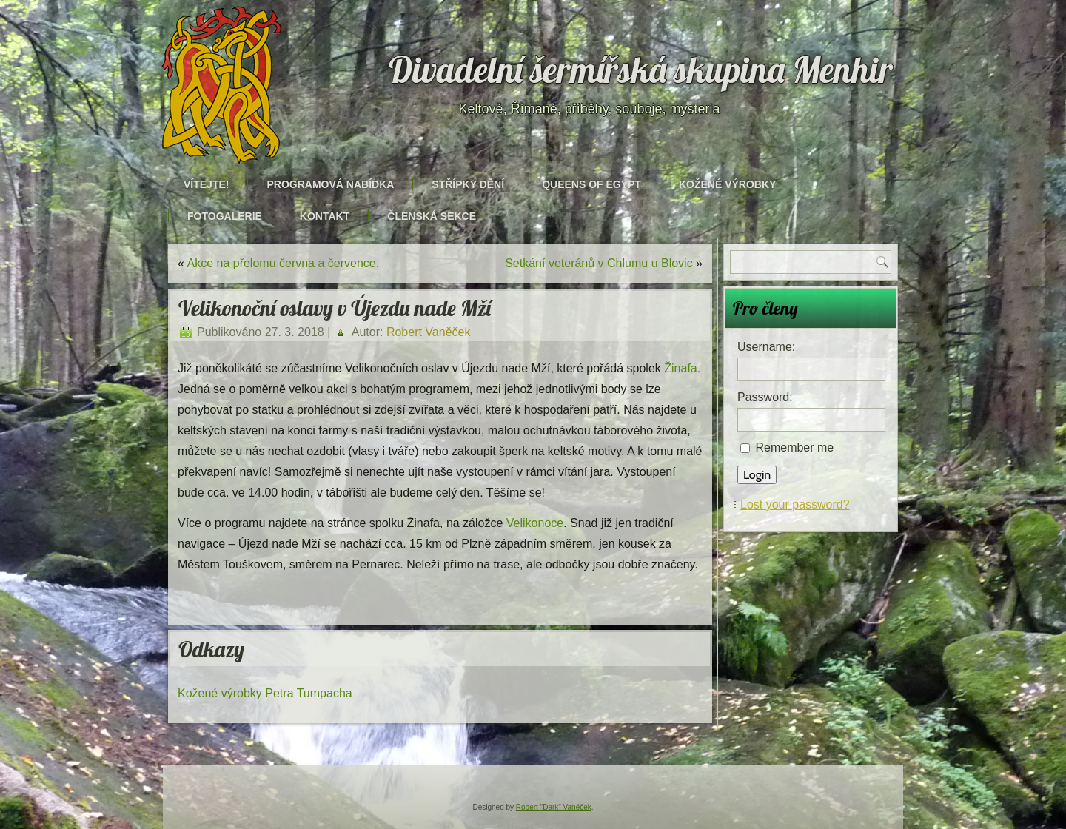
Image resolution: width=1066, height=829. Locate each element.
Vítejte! (206, 184)
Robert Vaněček (428, 332)
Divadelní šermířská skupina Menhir (641, 69)
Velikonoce (534, 523)
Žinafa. (682, 368)
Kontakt (324, 216)
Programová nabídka (330, 184)
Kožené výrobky (727, 184)
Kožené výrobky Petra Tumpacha (265, 693)
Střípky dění (468, 184)
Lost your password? (795, 504)
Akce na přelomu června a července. (283, 263)
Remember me (794, 447)
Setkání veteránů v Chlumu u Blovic (598, 263)
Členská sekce (431, 216)
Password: (765, 397)
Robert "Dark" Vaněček (553, 807)
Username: (766, 346)
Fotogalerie (224, 216)
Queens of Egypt (591, 184)
